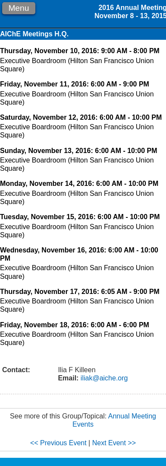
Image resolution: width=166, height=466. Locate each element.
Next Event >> (114, 443)
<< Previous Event (58, 443)
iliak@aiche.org (103, 378)
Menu (18, 8)
